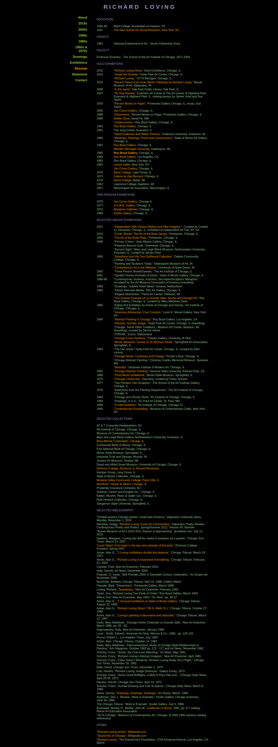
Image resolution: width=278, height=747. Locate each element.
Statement (79, 74)
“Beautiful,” (120, 367)
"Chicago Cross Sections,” (130, 338)
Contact (81, 80)
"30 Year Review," (125, 93)
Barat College (122, 172)
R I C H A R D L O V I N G (139, 7)
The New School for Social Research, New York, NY (146, 30)
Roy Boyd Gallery (125, 126)
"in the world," (122, 89)
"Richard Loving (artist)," (121, 731)
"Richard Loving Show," (128, 70)
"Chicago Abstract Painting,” (131, 371)
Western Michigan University (132, 149)
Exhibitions (78, 62)
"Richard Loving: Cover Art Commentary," (145, 524)
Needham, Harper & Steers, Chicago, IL (122, 484)
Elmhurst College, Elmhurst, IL (116, 468)
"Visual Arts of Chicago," (121, 735)
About (82, 17)
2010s (82, 23)
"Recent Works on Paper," (130, 103)
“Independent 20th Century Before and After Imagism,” (148, 226)
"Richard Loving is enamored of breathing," (144, 559)
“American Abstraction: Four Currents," (138, 312)
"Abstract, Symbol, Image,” (131, 323)
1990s (82, 35)
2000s (82, 29)
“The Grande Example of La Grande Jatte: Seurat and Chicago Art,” (156, 298)
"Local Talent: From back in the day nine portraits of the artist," (136, 545)
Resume (81, 68)
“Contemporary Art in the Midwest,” (136, 267)
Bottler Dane (122, 118)
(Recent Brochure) (147, 468)
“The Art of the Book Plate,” (131, 237)
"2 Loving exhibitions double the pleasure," (143, 552)
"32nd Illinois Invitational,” (130, 375)
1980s (82, 41)
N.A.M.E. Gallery (124, 205)
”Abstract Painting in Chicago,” (133, 319)
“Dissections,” (122, 114)
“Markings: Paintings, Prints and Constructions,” (144, 137)
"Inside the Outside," (127, 74)
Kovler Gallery (123, 213)
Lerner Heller (122, 164)
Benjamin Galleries (126, 209)
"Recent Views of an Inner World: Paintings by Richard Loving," (153, 82)
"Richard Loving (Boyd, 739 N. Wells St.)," (143, 608)
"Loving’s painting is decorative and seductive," (146, 615)
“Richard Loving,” (124, 78)
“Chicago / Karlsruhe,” (127, 379)
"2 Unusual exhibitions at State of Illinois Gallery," (147, 601)
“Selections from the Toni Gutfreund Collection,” (143, 256)
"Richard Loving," (107, 739)
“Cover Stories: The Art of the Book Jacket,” (141, 233)
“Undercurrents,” (124, 122)
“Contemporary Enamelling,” (131, 408)
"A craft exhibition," (125, 404)
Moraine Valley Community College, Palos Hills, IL (128, 480)
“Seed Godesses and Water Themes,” (138, 134)
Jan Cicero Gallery (125, 110)
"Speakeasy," (126, 589)
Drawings (80, 57)
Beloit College (122, 180)
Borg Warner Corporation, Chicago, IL (120, 441)
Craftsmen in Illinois (159, 708)
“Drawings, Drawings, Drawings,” (136, 693)
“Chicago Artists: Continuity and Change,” (140, 356)
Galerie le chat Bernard (128, 176)
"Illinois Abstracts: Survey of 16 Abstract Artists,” (144, 342)
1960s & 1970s (81, 49)
